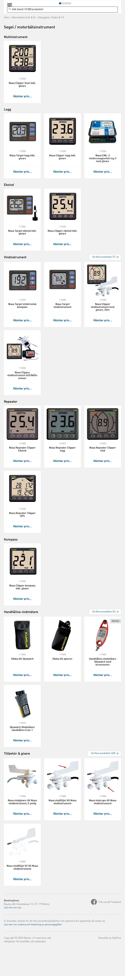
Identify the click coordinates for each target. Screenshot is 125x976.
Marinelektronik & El (24, 17)
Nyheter (115, 621)
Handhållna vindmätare (21, 612)
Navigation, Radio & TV (51, 17)
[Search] (62, 10)
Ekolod (9, 185)
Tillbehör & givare (17, 753)
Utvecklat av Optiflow (109, 938)
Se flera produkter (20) (103, 753)
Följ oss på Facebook (109, 902)
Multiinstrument (16, 37)
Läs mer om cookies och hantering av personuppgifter (33, 924)
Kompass (11, 539)
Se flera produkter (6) (103, 612)
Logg (7, 109)
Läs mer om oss (12, 907)
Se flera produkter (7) (103, 257)
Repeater (10, 401)
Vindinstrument (15, 257)
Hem (6, 17)
